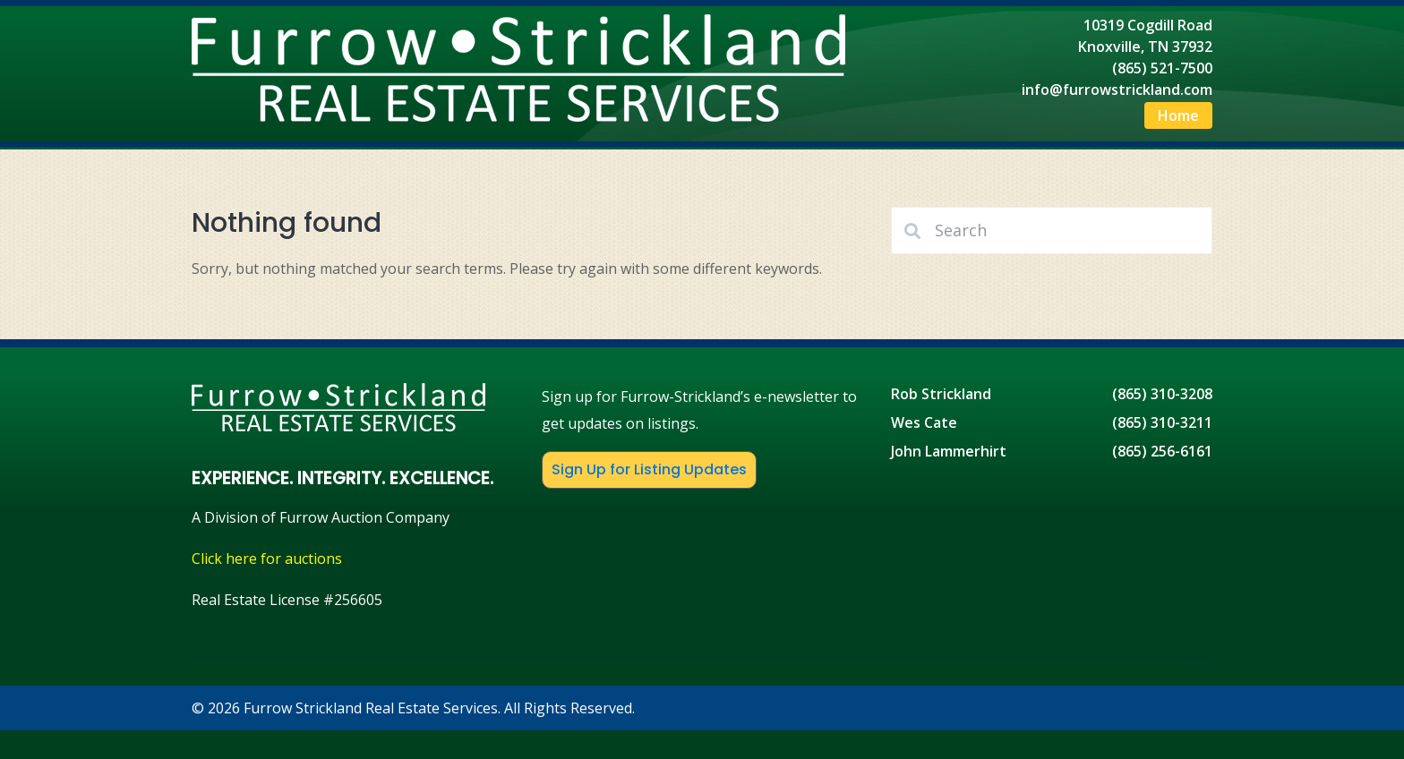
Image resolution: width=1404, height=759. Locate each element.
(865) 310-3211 (1162, 422)
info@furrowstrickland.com (1117, 89)
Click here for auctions (267, 558)
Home (1178, 115)
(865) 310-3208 (1162, 394)
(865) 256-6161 (1162, 451)
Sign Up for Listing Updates (649, 469)
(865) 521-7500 (1162, 68)
